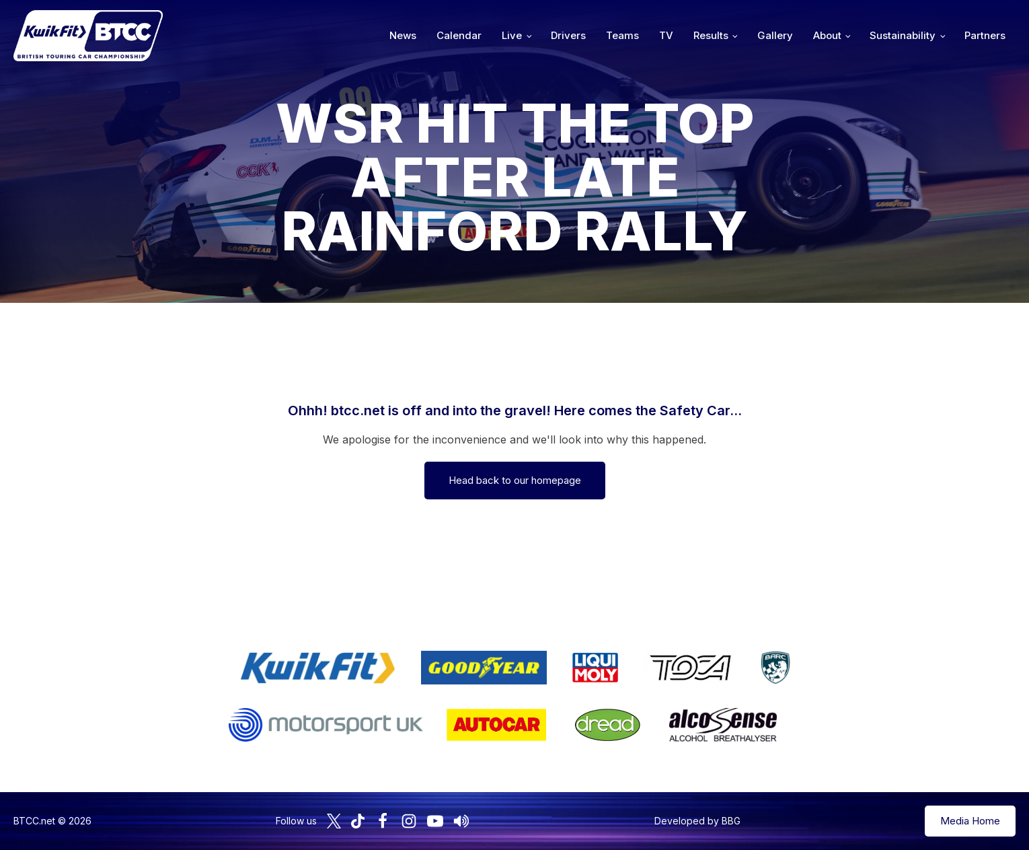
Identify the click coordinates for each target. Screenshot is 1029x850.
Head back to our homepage (515, 480)
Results (710, 35)
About (827, 35)
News (402, 35)
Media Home (970, 820)
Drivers (568, 35)
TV (666, 35)
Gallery (775, 35)
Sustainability (903, 35)
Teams (622, 35)
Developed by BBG (697, 820)
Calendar (459, 35)
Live (512, 35)
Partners (984, 35)
